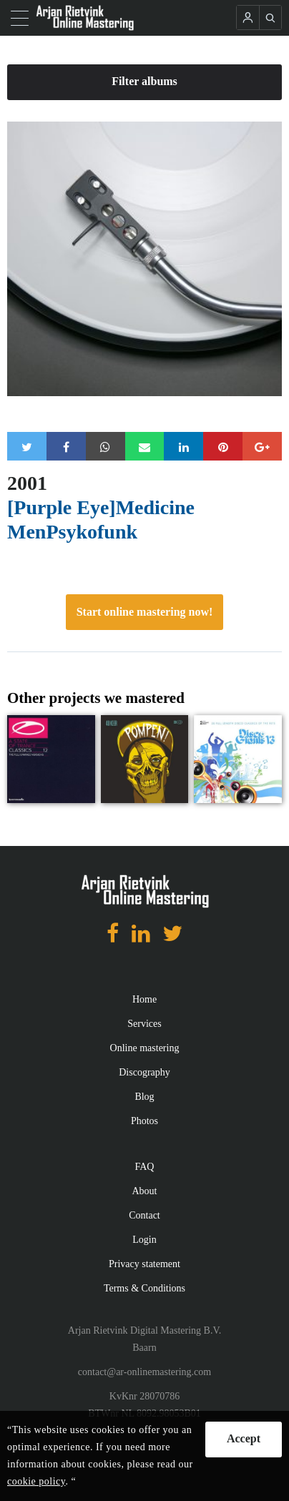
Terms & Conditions (144, 1288)
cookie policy (36, 1481)
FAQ (145, 1166)
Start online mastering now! (145, 612)
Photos (144, 1121)
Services (144, 1023)
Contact (144, 1215)
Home (144, 999)
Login (144, 1239)
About (144, 1191)
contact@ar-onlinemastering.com (144, 1372)
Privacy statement (144, 1264)
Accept (243, 1438)
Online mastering (145, 1048)
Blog (144, 1096)
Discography (144, 1072)
